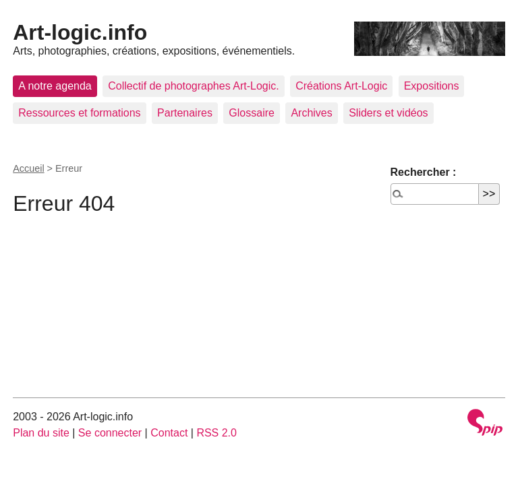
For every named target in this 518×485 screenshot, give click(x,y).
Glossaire (252, 113)
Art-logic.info (80, 32)
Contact (169, 433)
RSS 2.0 (216, 433)
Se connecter (110, 433)
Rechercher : (424, 172)
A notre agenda (55, 86)
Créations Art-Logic (341, 86)
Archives (311, 113)
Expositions (431, 86)
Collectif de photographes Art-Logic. (193, 86)
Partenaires (184, 113)
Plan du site (41, 433)
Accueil (28, 168)
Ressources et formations (79, 113)
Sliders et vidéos (388, 113)
